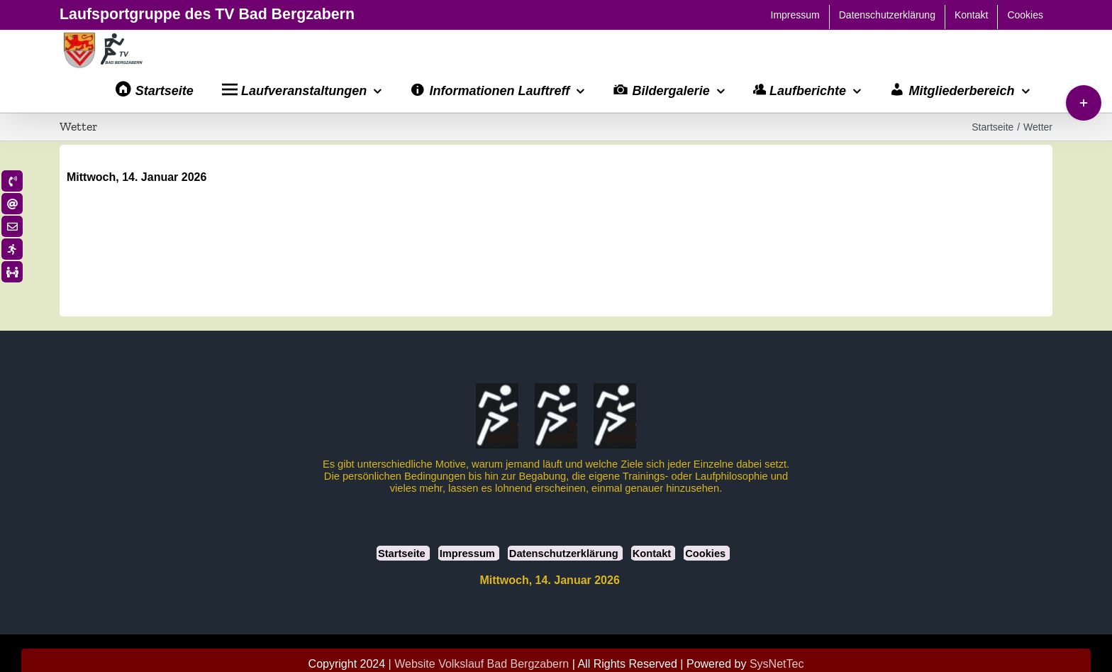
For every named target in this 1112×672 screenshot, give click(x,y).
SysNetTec (777, 663)
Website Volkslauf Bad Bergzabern (481, 663)
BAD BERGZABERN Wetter (556, 238)
